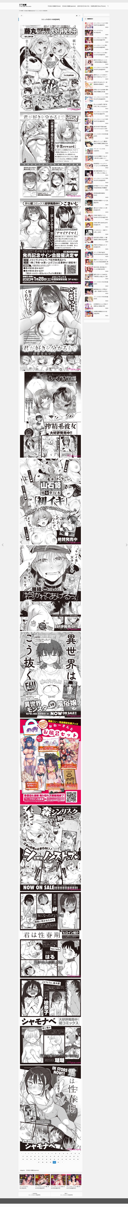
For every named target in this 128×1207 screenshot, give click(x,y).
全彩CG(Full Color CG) (83, 6)
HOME (21, 10)
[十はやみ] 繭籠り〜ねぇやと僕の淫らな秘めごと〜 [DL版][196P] (100, 158)
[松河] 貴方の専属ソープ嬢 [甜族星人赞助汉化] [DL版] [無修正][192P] (100, 239)
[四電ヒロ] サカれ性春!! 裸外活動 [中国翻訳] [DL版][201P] (101, 91)
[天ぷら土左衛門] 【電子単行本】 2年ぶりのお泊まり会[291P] (100, 106)
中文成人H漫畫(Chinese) (54, 6)
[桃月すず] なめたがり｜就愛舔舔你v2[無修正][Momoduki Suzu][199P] (100, 84)
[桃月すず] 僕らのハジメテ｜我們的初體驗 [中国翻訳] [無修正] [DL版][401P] (100, 62)
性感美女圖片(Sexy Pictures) (98, 6)
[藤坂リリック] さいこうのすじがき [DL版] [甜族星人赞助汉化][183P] (101, 261)
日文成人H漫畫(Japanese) (69, 6)
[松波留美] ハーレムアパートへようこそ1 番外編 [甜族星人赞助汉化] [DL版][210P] (101, 165)
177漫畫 (23, 5)
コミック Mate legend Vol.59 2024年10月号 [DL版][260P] (101, 254)
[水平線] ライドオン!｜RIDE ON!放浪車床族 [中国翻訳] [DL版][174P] (101, 187)
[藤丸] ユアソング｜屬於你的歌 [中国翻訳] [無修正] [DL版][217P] (101, 143)
